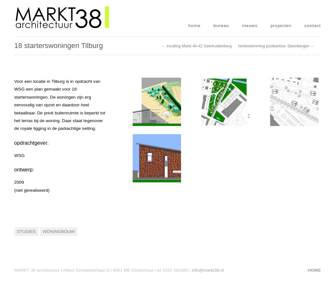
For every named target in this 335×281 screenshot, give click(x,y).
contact (312, 25)
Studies (26, 231)
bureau (221, 25)
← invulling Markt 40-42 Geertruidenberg (197, 46)
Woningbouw (59, 231)
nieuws (250, 25)
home (194, 25)
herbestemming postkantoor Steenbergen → (276, 46)
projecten (280, 25)
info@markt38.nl (208, 270)
